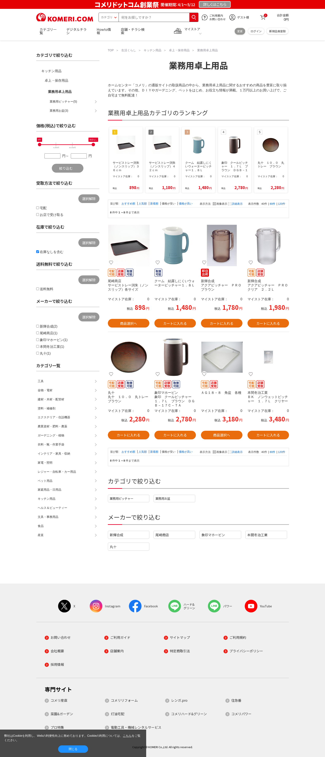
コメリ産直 (59, 700)
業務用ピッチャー (121, 498)
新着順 (154, 203)
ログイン (256, 31)
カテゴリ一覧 (48, 31)
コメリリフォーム (124, 700)
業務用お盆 (162, 498)
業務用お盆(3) (59, 110)
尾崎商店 (162, 534)
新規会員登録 (277, 31)
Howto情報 (104, 31)
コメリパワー (241, 713)
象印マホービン (213, 534)
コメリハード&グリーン (189, 713)
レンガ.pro (179, 700)
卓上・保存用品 (56, 80)
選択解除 (89, 198)
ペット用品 (45, 480)
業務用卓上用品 (60, 91)
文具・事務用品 (48, 517)
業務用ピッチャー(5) (63, 101)
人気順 (143, 203)
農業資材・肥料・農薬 (52, 426)
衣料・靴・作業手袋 (51, 444)
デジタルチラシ (76, 31)
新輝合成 (116, 534)
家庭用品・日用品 (49, 489)
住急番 (236, 700)
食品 (41, 526)
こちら (127, 735)
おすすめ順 (129, 203)
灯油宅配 (117, 713)
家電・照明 (45, 462)
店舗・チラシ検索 (132, 31)
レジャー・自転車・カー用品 (57, 471)
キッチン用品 (51, 71)
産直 (41, 535)
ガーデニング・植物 (51, 435)
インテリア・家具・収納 (54, 453)
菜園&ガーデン (62, 713)
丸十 (113, 546)
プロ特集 (57, 727)
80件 (272, 203)
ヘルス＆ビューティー (52, 507)
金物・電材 (45, 390)
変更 (240, 31)
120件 (281, 203)
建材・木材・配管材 (51, 399)
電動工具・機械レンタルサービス (136, 727)
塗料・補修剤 (46, 408)
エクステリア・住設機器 (54, 417)
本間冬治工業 (257, 534)
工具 (41, 381)
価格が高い (186, 203)
